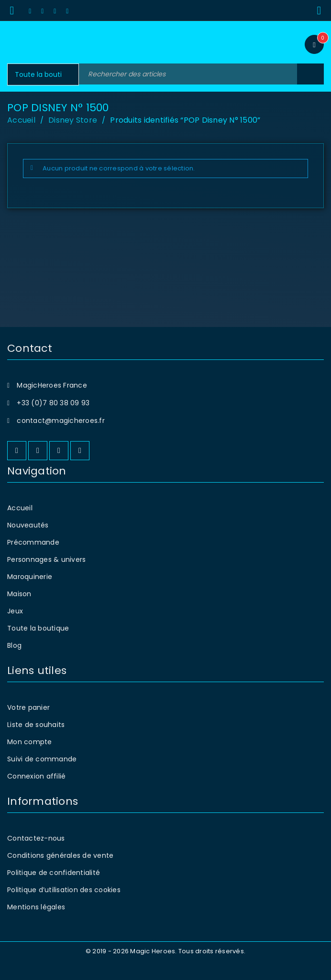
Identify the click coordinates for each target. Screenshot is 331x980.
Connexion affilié (36, 776)
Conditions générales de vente (60, 855)
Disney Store (72, 120)
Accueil (21, 120)
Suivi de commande (42, 759)
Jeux (15, 611)
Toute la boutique (38, 628)
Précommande (33, 542)
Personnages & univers (46, 559)
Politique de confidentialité (53, 872)
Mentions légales (36, 907)
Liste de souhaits (36, 724)
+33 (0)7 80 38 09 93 (53, 403)
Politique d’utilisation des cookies (64, 890)
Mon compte (29, 742)
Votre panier (28, 707)
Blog (14, 645)
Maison (19, 594)
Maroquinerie (29, 576)
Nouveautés (28, 525)
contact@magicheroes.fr (61, 420)
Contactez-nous (36, 838)
